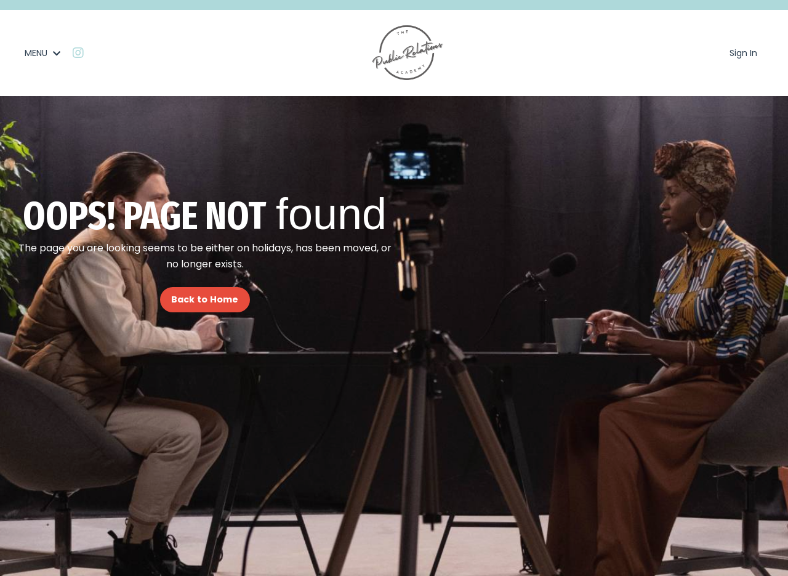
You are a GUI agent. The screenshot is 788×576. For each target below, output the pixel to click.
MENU (42, 53)
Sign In (743, 53)
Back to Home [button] (205, 299)
